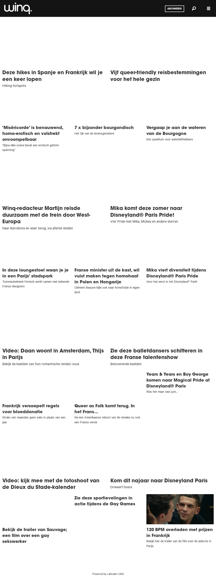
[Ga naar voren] (17, 8)
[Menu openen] (209, 8)
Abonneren (174, 8)
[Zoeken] (193, 8)
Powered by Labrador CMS (108, 574)
